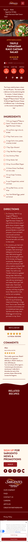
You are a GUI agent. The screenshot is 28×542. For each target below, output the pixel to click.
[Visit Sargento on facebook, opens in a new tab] (5, 471)
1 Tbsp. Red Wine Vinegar (14, 151)
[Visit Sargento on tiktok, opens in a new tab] (19, 471)
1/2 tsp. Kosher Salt (12, 160)
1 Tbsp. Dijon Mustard (12, 147)
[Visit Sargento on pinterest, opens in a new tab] (10, 471)
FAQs (6, 493)
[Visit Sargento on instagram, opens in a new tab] (14, 471)
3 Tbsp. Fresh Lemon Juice (14, 136)
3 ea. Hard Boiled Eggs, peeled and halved (15, 195)
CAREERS (7, 500)
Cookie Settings (14, 535)
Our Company (9, 490)
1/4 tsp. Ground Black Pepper (15, 164)
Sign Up (10, 464)
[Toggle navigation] (22, 3)
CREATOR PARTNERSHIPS (13, 508)
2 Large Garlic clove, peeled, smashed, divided (14, 142)
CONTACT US (8, 497)
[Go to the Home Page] (13, 3)
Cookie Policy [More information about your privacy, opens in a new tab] (17, 532)
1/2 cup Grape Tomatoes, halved (13, 176)
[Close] (26, 522)
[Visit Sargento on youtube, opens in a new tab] (23, 471)
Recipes (6, 10)
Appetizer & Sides (10, 12)
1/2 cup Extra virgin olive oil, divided (14, 131)
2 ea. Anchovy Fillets (12, 156)
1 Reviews (15, 59)
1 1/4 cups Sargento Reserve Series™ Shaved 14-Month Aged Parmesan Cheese (15, 123)
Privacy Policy (8, 517)
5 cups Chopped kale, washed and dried (15, 182)
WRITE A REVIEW (14, 328)
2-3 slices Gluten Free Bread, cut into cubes (15, 169)
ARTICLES (7, 504)
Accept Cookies (14, 539)
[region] (14, 531)
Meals (12, 10)
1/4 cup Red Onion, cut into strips (14, 189)
